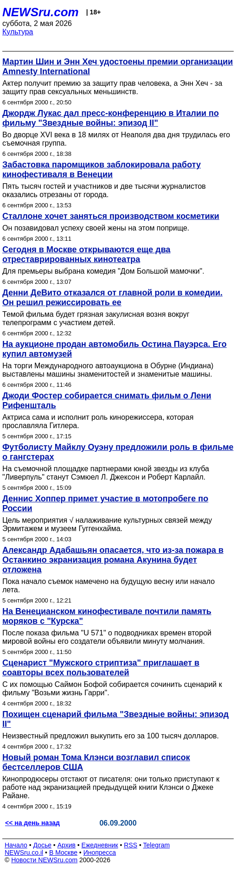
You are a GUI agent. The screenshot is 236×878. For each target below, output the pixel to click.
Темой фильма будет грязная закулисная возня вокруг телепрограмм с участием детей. (96, 318)
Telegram (156, 845)
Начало (16, 845)
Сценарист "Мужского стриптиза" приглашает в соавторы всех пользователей (100, 667)
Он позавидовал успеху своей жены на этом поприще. (95, 228)
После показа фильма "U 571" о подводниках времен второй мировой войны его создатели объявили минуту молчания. (106, 637)
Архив (66, 845)
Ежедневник (100, 845)
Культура (17, 32)
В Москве (63, 852)
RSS (130, 845)
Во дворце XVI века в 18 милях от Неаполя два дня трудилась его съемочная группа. (116, 139)
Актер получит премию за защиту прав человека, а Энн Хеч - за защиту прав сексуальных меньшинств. (112, 87)
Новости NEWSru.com (44, 860)
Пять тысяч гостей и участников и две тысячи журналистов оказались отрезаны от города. (104, 190)
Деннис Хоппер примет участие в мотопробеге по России (105, 503)
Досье (42, 845)
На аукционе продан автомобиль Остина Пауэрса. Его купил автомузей (114, 349)
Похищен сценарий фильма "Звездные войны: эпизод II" (115, 719)
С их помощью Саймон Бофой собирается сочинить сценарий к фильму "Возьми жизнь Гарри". (112, 688)
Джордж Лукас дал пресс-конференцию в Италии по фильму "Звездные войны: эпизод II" (110, 118)
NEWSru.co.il (24, 852)
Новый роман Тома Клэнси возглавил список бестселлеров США (96, 762)
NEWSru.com (40, 12)
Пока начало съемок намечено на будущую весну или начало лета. (108, 585)
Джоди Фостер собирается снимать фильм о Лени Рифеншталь (106, 400)
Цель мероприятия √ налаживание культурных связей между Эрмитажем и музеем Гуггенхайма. (107, 524)
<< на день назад (32, 823)
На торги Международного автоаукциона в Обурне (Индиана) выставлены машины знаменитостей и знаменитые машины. (107, 370)
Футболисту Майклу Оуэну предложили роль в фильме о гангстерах (118, 451)
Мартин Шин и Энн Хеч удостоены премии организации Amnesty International (117, 66)
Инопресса (99, 852)
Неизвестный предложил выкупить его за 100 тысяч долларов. (110, 736)
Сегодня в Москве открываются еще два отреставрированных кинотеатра (86, 254)
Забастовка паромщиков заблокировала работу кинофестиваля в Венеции (101, 169)
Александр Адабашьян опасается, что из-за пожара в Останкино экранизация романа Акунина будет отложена (112, 559)
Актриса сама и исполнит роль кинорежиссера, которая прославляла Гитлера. (97, 421)
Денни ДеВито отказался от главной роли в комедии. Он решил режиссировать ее (112, 297)
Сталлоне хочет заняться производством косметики (110, 216)
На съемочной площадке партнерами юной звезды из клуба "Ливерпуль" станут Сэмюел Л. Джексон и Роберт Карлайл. (105, 473)
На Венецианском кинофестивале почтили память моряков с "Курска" (106, 616)
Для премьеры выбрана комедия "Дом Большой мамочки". (103, 271)
